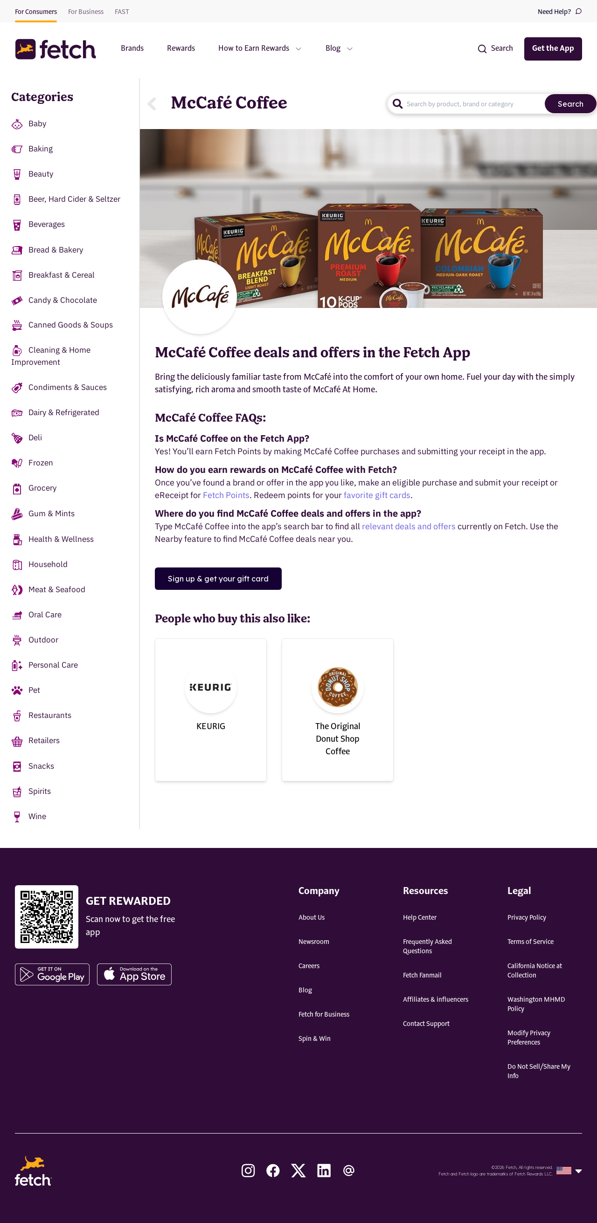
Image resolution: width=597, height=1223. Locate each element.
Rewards (181, 49)
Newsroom (313, 942)
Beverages (38, 225)
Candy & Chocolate (54, 300)
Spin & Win (314, 1039)
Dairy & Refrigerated (55, 413)
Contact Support (426, 1024)
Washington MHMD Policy (536, 1004)
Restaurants (41, 716)
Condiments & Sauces (59, 388)
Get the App (553, 49)
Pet (25, 691)
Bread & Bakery (47, 250)
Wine (28, 817)
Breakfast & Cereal (53, 275)
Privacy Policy (526, 918)
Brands (132, 49)
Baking (32, 149)
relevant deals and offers (409, 526)
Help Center (420, 918)
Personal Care (44, 665)
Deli (26, 438)
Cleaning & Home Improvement (50, 356)
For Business (86, 12)
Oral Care (36, 615)
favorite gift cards (377, 495)
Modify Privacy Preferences (528, 1038)
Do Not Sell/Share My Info (538, 1072)
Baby (28, 124)
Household (39, 565)
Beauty (32, 174)
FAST (122, 12)
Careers (308, 966)
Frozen (32, 463)
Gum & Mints (43, 514)
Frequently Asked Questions (427, 947)
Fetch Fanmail (422, 975)
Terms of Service (530, 942)
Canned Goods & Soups (62, 325)
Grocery (33, 488)
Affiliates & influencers (435, 1000)
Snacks (32, 766)
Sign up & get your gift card (218, 578)
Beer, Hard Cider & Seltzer (65, 199)
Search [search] (570, 104)
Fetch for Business (323, 1014)
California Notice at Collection (534, 971)
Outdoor (34, 640)
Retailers (35, 741)
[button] (60, 49)
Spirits (31, 792)
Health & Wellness (52, 540)
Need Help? (560, 11)
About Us (311, 918)
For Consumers (36, 12)
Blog (305, 990)
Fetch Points (226, 495)
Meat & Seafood (48, 590)
